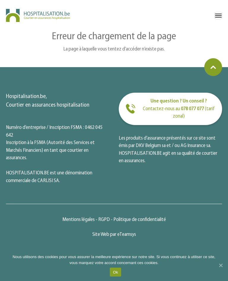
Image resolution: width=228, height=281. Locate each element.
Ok (115, 272)
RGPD (104, 219)
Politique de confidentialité (139, 219)
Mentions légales (78, 219)
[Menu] (218, 15)
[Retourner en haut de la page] (213, 67)
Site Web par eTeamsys (114, 234)
